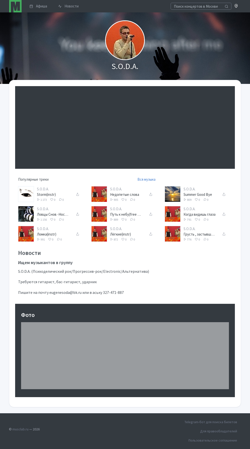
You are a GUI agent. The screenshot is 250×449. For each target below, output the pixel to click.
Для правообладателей (218, 431)
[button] (236, 6)
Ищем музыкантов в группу (45, 262)
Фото (28, 315)
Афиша (38, 6)
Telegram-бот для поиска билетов (211, 422)
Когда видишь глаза (200, 214)
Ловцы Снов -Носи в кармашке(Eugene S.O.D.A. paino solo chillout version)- (53, 214)
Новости (68, 6)
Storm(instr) (46, 194)
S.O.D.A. (43, 189)
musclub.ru (20, 429)
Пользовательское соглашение (212, 440)
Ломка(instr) (46, 234)
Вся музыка (146, 179)
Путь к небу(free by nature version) (126, 214)
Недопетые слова (124, 194)
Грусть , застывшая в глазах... (200, 234)
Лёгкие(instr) (120, 234)
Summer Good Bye (198, 194)
